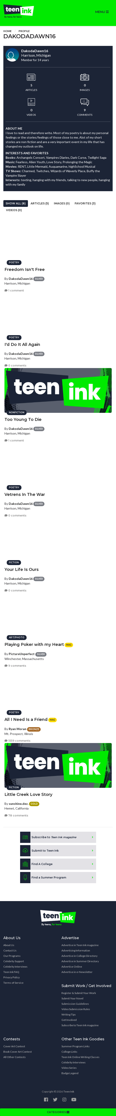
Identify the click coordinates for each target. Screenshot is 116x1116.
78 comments (16, 815)
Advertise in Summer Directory (80, 961)
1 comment (14, 290)
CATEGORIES (58, 1112)
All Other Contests (14, 1057)
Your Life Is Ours (21, 569)
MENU (102, 12)
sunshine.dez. (18, 803)
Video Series (69, 1067)
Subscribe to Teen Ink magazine (80, 1025)
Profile (24, 31)
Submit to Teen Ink (39, 850)
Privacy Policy (11, 977)
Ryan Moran (17, 729)
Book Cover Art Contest (17, 1051)
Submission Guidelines (75, 1003)
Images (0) (62, 203)
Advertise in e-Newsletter (77, 972)
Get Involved (69, 1020)
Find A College (36, 864)
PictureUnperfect (22, 654)
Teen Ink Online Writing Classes (80, 1057)
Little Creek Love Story (28, 794)
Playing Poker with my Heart (34, 644)
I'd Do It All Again (22, 344)
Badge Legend (69, 1073)
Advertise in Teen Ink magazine (80, 945)
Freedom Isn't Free (24, 269)
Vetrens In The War (24, 494)
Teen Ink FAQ (11, 972)
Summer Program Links (75, 1046)
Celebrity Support (13, 961)
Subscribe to (48, 837)
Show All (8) (16, 203)
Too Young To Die (23, 419)
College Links (69, 1051)
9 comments (15, 665)
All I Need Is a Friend (26, 719)
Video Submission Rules (75, 1009)
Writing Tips (68, 1014)
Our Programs (12, 955)
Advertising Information (75, 950)
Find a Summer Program (43, 877)
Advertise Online (71, 966)
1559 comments (17, 740)
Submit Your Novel (72, 998)
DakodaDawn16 (21, 279)
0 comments (15, 365)
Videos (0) (14, 210)
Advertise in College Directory (79, 955)
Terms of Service (13, 982)
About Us (8, 945)
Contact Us (10, 950)
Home (7, 31)
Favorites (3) (85, 203)
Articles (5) (40, 203)
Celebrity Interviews (15, 966)
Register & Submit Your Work (78, 993)
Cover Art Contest (14, 1046)
